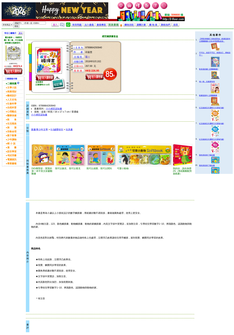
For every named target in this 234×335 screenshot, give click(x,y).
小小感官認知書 (54, 108)
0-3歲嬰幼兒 (57, 129)
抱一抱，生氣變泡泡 (207, 82)
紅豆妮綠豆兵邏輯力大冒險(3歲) (211, 108)
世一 (87, 57)
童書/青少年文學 (39, 129)
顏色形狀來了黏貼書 (207, 155)
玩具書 (69, 129)
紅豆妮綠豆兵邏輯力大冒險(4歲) (211, 124)
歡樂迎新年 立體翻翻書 (208, 95)
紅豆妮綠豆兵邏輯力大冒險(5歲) (211, 139)
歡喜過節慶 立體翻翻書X (208, 69)
